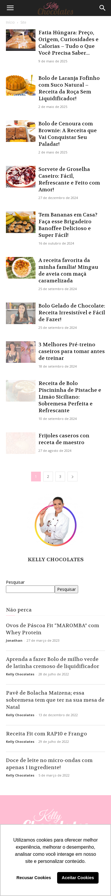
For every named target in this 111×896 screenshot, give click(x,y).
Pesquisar (15, 582)
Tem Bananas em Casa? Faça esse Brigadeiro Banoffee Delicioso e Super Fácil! (67, 224)
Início (10, 22)
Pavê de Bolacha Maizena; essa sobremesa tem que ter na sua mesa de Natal (55, 700)
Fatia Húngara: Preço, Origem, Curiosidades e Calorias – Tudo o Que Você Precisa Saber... (68, 42)
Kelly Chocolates (56, 559)
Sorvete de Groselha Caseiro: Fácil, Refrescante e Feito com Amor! (69, 179)
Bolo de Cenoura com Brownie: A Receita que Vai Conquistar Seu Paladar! (67, 133)
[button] (10, 8)
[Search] (102, 8)
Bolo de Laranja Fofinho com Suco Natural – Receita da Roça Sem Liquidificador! (69, 88)
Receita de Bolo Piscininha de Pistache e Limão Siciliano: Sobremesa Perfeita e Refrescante (69, 397)
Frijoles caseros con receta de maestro (63, 439)
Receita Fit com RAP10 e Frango (46, 733)
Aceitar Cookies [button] (78, 877)
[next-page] (72, 476)
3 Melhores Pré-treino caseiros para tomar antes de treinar (71, 351)
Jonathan (14, 640)
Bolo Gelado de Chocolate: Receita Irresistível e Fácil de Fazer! (71, 313)
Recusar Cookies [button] (34, 877)
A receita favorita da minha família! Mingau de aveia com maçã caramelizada (68, 270)
